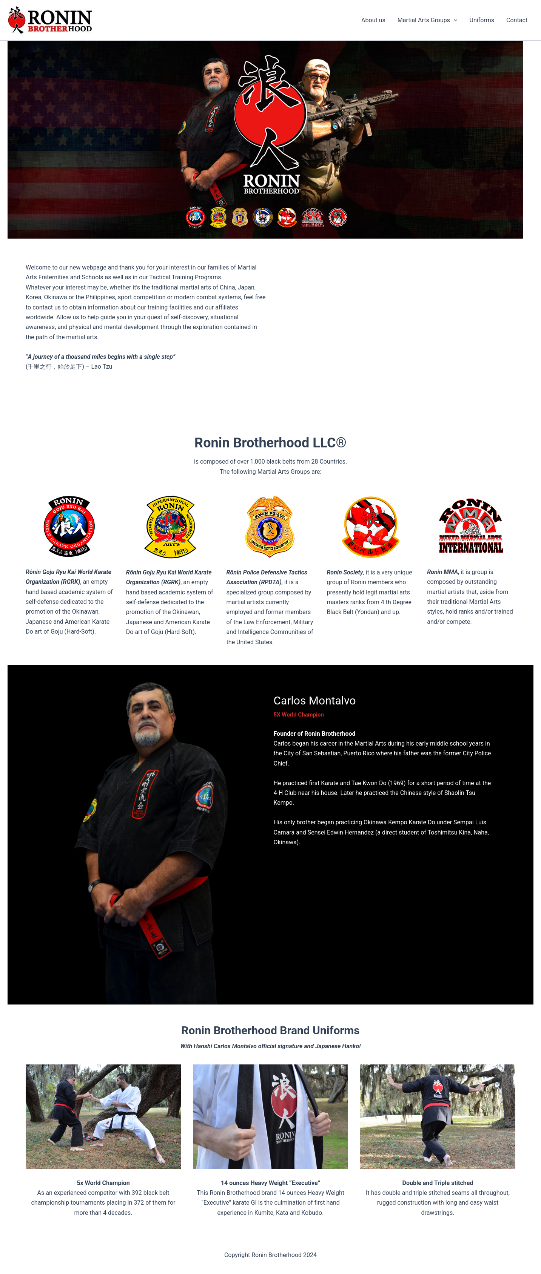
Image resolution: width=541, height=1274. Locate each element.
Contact (516, 20)
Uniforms (482, 20)
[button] (454, 20)
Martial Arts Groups (428, 20)
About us (373, 20)
